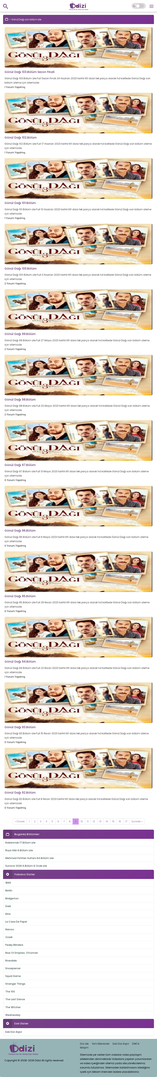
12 (94, 821)
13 (100, 821)
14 (107, 821)
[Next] (137, 821)
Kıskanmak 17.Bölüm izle (20, 842)
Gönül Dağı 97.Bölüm (20, 465)
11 (88, 821)
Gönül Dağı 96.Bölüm (20, 531)
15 (113, 821)
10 (82, 821)
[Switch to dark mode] (139, 6)
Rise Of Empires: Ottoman (21, 953)
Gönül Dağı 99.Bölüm (20, 334)
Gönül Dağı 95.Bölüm (20, 596)
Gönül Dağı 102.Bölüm (20, 137)
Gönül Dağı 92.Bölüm (20, 793)
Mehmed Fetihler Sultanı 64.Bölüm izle (29, 858)
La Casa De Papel (16, 921)
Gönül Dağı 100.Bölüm (20, 268)
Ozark (8, 937)
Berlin (8, 890)
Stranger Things (15, 984)
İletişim (84, 1047)
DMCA (135, 1043)
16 (120, 821)
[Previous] (20, 821)
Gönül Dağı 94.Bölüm (20, 662)
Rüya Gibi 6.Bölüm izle (19, 850)
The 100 (10, 991)
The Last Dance (15, 999)
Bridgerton (12, 898)
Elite (8, 914)
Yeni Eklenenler (101, 1043)
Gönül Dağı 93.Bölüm (20, 727)
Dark (8, 906)
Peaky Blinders (14, 945)
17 (126, 821)
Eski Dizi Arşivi (13, 1032)
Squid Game (13, 976)
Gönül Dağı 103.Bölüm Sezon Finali (29, 72)
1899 (8, 882)
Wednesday (12, 1015)
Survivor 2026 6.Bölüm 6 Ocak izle (26, 866)
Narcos (9, 929)
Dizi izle (84, 1043)
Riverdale (11, 960)
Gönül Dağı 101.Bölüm (20, 203)
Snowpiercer (13, 968)
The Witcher (13, 1007)
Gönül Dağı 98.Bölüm (20, 400)
